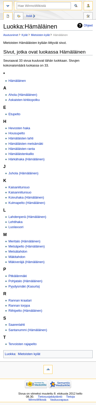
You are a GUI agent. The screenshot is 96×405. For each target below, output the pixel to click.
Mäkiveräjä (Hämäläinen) (26, 262)
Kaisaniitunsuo (19, 187)
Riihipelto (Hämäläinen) (25, 310)
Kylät (25, 34)
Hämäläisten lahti (20, 138)
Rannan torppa (19, 305)
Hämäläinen (17, 81)
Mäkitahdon (16, 257)
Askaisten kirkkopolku (24, 100)
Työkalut (88, 16)
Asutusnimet (10, 34)
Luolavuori (16, 227)
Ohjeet (88, 25)
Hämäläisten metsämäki (25, 144)
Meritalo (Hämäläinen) (24, 241)
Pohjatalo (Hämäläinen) (25, 281)
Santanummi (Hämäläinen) (27, 330)
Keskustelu (18, 16)
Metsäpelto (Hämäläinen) (26, 246)
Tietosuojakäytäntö (50, 396)
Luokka (10, 354)
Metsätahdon (17, 251)
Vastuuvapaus (59, 399)
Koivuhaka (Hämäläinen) (26, 197)
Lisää (29, 15)
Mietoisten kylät (40, 34)
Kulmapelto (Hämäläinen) (26, 203)
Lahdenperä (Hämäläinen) (27, 217)
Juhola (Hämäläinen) (23, 173)
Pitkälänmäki (17, 276)
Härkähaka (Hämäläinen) (26, 159)
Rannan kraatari (19, 300)
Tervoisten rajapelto (22, 344)
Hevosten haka (19, 128)
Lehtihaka (15, 222)
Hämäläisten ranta (21, 149)
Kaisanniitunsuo (19, 192)
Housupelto (16, 133)
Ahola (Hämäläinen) (22, 95)
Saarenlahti (16, 324)
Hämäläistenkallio (21, 154)
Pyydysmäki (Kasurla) (24, 286)
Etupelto (14, 114)
